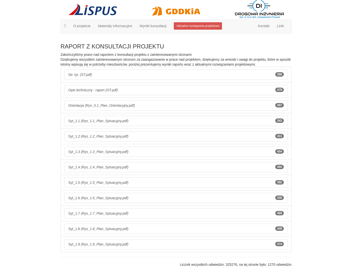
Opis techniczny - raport (176, 90)
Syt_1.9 (176, 244)
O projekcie (82, 26)
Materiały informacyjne (115, 26)
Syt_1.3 (176, 151)
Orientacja (176, 105)
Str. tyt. (176, 74)
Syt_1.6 (176, 198)
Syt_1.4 (176, 167)
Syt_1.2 (176, 136)
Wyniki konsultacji (153, 26)
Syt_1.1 (176, 120)
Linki (280, 26)
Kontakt (263, 26)
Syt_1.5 (176, 182)
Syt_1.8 (176, 228)
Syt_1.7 (176, 213)
